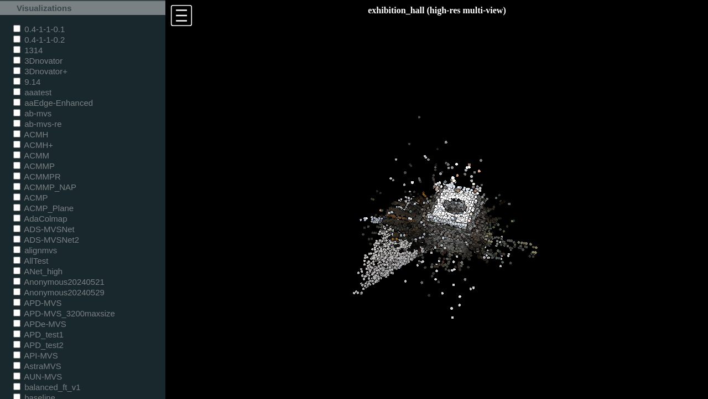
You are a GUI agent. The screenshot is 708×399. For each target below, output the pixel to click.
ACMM (31, 155)
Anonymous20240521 (59, 282)
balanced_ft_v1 (47, 387)
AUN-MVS (37, 376)
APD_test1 (38, 334)
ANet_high (38, 271)
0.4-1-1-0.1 (39, 29)
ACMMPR (37, 176)
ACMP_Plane (43, 208)
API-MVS (35, 355)
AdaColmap (40, 218)
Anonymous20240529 (59, 292)
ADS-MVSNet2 (46, 239)
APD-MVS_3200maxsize (64, 313)
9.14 (26, 81)
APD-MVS (37, 303)
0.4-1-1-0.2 (39, 39)
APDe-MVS (39, 324)
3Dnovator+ (40, 71)
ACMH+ (33, 145)
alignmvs (35, 250)
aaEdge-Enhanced (53, 103)
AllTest (30, 260)
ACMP (30, 197)
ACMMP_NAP (44, 187)
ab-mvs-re (37, 124)
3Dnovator (38, 60)
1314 (28, 50)
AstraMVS (37, 366)
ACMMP (34, 166)
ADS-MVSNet (44, 229)
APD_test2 (38, 345)
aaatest (32, 92)
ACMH (30, 134)
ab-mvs (32, 113)
